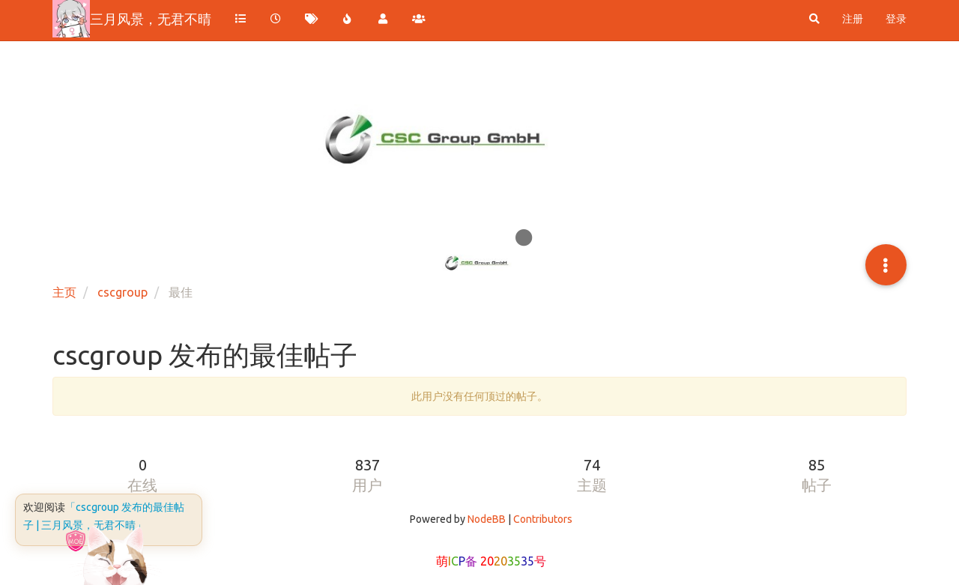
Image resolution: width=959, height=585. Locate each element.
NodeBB (487, 519)
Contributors (542, 519)
